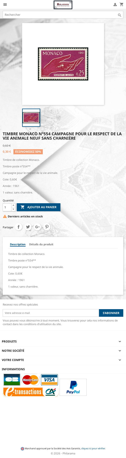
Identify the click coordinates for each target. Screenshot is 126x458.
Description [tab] (18, 244)
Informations (13, 369)
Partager (18, 226)
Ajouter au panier (38, 207)
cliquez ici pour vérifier (93, 448)
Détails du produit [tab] (41, 244)
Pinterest (46, 226)
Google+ (37, 226)
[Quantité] (7, 207)
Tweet (28, 226)
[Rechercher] (63, 14)
